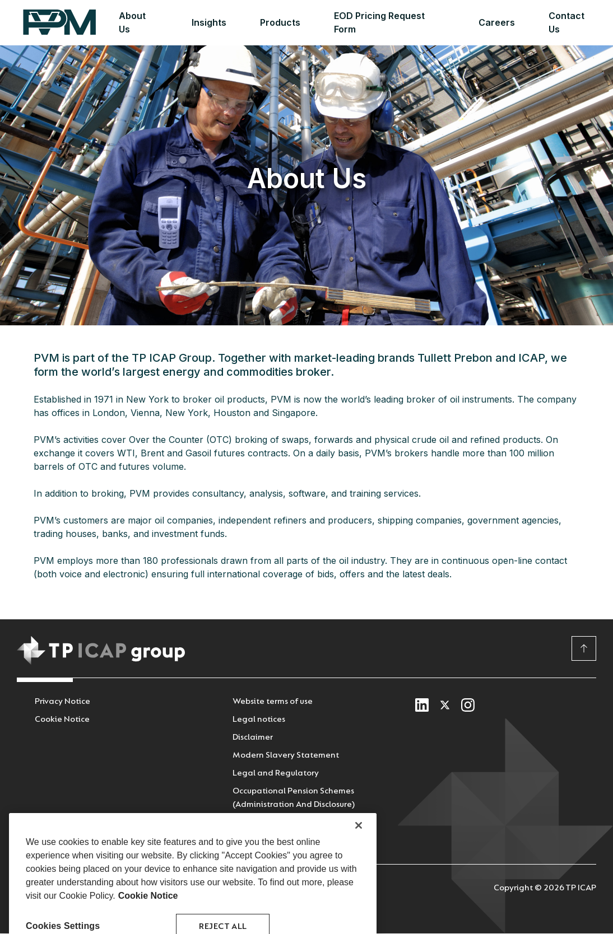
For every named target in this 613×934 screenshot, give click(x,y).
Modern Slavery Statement (286, 755)
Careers (497, 22)
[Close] (358, 847)
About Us (132, 22)
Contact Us (566, 22)
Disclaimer (253, 737)
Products (280, 22)
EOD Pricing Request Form (379, 22)
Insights (209, 22)
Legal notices (259, 719)
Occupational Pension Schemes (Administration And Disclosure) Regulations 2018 (294, 804)
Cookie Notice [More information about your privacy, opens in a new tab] (148, 918)
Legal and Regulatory (276, 773)
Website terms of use (273, 701)
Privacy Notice (62, 701)
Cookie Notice (62, 719)
